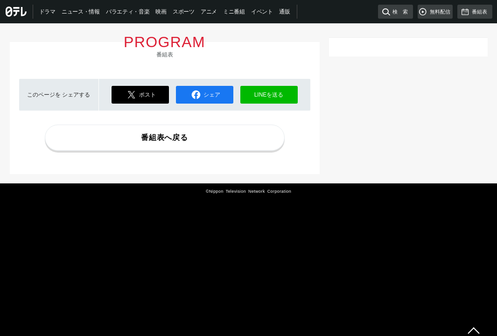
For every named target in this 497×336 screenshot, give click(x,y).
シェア (204, 94)
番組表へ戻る (164, 137)
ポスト (140, 94)
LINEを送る (269, 94)
